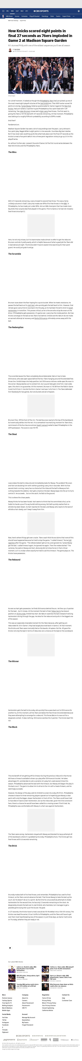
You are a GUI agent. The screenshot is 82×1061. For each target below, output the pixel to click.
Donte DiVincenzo (41, 318)
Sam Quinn (17, 49)
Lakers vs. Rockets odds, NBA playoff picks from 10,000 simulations (26, 968)
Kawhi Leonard (42, 425)
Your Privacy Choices (49, 1006)
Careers (24, 1001)
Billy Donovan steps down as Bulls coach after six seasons (61, 985)
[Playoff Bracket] (35, 16)
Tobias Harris (56, 611)
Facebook (5, 1025)
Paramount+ (26, 1006)
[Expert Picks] (66, 16)
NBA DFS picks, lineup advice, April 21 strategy (28, 976)
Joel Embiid (44, 104)
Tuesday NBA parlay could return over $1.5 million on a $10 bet (28, 985)
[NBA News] (9, 16)
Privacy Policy (46, 1001)
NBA (65, 204)
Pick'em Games (7, 998)
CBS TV (24, 1008)
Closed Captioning (48, 1008)
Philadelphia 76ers (46, 101)
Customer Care (67, 1001)
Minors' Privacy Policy (49, 1003)
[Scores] (17, 16)
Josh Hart (31, 305)
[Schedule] (24, 16)
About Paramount (28, 1003)
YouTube (5, 1018)
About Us (25, 998)
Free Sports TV (7, 1003)
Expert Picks (23, 20)
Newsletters (26, 1020)
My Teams (25, 1023)
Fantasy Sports (7, 1001)
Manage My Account (28, 1018)
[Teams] (58, 16)
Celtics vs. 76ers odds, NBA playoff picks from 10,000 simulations (62, 968)
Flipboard (5, 1032)
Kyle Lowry (44, 111)
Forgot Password (27, 1025)
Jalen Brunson (25, 111)
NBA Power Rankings (13, 20)
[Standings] (45, 16)
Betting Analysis (7, 1006)
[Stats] (52, 16)
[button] (73, 16)
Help (63, 998)
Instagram (5, 1023)
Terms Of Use (46, 998)
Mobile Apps (6, 1010)
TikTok (4, 1020)
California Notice (47, 1010)
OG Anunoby (21, 614)
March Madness (7, 1008)
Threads (5, 1030)
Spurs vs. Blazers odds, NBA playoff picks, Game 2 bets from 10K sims (61, 977)
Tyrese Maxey (26, 106)
